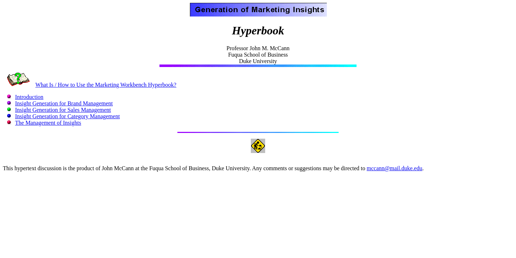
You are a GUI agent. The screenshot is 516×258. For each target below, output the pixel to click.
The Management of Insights (48, 123)
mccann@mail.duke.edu (394, 168)
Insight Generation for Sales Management (63, 110)
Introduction (29, 97)
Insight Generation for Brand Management (64, 103)
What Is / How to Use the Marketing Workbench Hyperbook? (105, 85)
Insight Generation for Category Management (67, 116)
